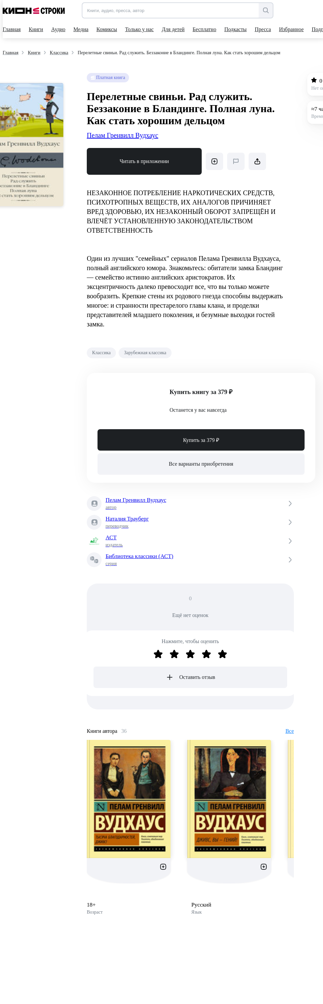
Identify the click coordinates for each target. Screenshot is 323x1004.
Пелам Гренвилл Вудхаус (122, 135)
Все (289, 731)
